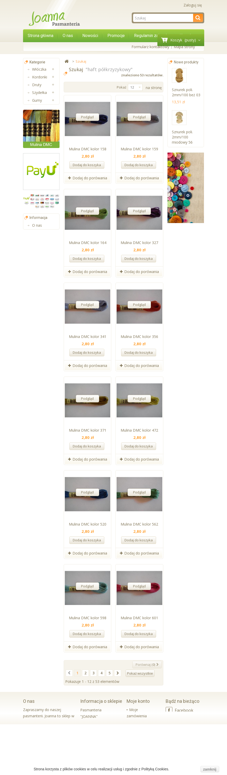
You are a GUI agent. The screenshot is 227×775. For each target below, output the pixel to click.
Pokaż (121, 87)
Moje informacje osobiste (136, 747)
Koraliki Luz (41, 232)
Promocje (116, 35)
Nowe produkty (186, 62)
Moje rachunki (141, 724)
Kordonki (39, 77)
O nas (68, 35)
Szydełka (39, 92)
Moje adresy (139, 732)
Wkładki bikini (43, 224)
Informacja (38, 360)
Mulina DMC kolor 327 (139, 242)
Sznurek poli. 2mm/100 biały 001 (184, 421)
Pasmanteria (42, 177)
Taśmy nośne (37, 150)
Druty (36, 84)
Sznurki (38, 240)
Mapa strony (184, 46)
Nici (35, 108)
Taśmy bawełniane (41, 166)
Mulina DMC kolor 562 (139, 524)
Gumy (37, 100)
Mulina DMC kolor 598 (87, 617)
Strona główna (40, 35)
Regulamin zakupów (152, 35)
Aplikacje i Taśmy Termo (40, 209)
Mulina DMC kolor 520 (87, 524)
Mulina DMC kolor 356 (139, 336)
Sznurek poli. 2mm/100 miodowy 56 (182, 137)
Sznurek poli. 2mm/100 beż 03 (186, 92)
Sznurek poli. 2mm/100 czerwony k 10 (184, 279)
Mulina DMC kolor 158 (87, 148)
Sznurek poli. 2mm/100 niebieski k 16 (183, 326)
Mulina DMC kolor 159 (139, 148)
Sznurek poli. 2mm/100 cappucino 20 (183, 231)
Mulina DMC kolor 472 (139, 430)
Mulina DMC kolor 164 (87, 242)
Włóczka (39, 69)
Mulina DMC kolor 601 (139, 617)
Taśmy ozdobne (39, 119)
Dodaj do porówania (89, 177)
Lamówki (39, 193)
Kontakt (38, 391)
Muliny (37, 185)
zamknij (209, 769)
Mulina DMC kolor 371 (87, 430)
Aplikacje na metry (42, 135)
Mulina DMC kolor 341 (87, 336)
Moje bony (138, 761)
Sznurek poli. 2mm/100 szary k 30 (186, 373)
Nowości (90, 35)
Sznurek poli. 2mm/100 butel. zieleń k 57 (185, 184)
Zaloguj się (193, 5)
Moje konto (138, 701)
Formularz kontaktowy (150, 46)
